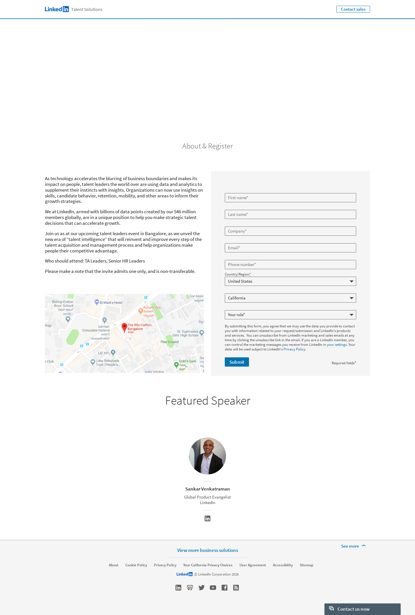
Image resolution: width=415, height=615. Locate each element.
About (113, 565)
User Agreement (252, 565)
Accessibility (283, 565)
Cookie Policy (136, 565)
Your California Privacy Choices (208, 565)
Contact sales (353, 9)
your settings (337, 344)
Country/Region (238, 274)
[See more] (354, 546)
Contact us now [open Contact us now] (349, 609)
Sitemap (306, 565)
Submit (236, 362)
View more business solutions (207, 550)
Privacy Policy (294, 349)
